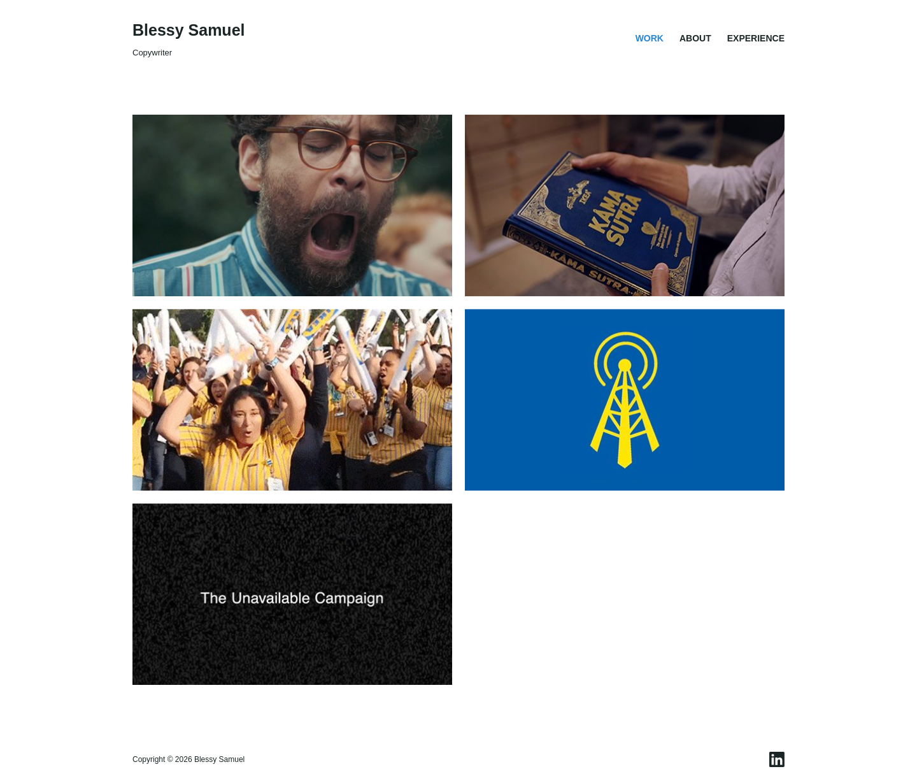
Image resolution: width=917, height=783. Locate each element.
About (695, 38)
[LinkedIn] (777, 759)
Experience (756, 38)
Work (650, 38)
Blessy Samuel (188, 30)
